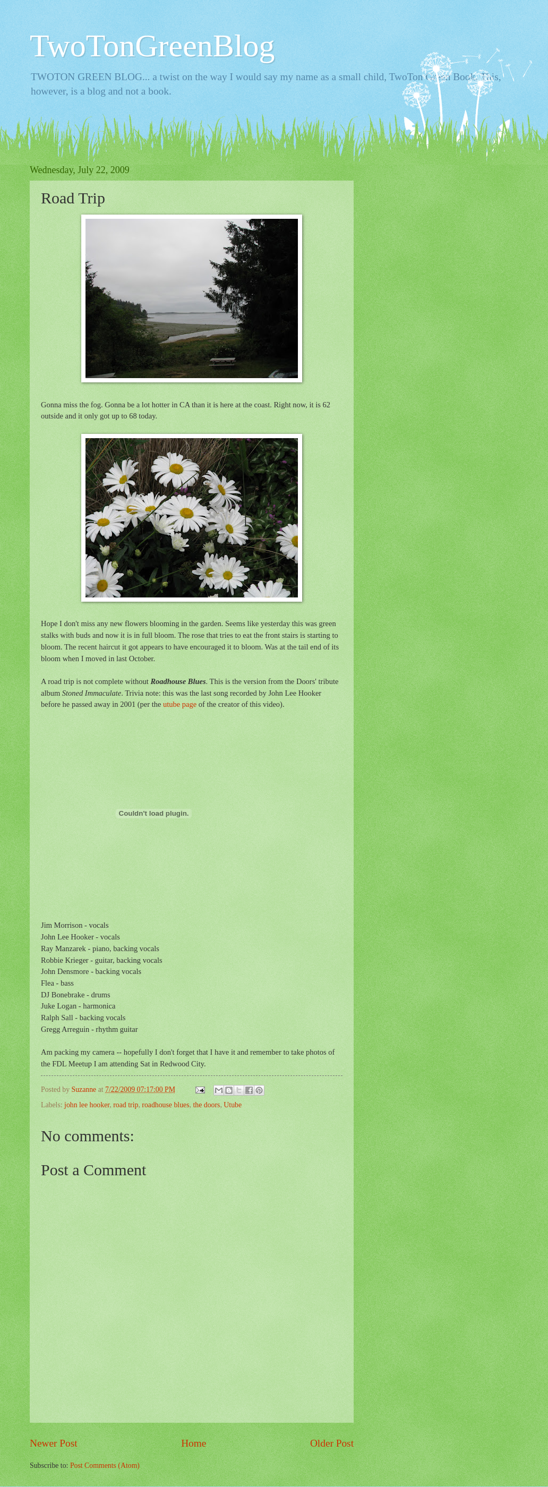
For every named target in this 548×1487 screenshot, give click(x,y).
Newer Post (54, 1443)
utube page (179, 704)
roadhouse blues (165, 1105)
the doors (206, 1105)
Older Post (332, 1443)
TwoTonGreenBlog (152, 45)
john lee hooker (86, 1105)
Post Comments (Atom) (105, 1465)
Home (193, 1443)
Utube (233, 1105)
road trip (125, 1105)
